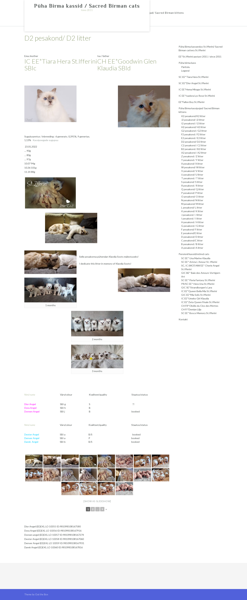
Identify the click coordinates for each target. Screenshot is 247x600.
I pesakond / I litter (191, 218)
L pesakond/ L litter (191, 207)
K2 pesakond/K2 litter (193, 116)
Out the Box (41, 594)
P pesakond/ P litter (192, 192)
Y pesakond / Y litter (192, 159)
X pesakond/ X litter (192, 163)
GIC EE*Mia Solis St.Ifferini (195, 294)
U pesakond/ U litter (192, 174)
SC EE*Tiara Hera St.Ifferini (193, 76)
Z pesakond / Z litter (192, 156)
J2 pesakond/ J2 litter (193, 119)
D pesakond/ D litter (192, 236)
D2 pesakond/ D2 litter (193, 141)
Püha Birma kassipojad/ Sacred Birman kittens (154, 12)
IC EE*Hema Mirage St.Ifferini (195, 89)
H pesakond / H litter (192, 222)
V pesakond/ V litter (192, 170)
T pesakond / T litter (192, 178)
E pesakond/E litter (191, 233)
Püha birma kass (187, 62)
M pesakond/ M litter (192, 203)
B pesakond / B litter (192, 244)
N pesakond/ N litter (192, 200)
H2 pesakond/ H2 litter (193, 127)
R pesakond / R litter (192, 185)
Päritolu (185, 66)
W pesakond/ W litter (193, 167)
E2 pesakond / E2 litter (193, 138)
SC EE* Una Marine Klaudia (195, 258)
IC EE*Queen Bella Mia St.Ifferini (199, 291)
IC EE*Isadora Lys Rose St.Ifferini (197, 95)
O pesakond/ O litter (192, 196)
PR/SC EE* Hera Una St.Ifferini (197, 283)
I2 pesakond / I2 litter (193, 123)
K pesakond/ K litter (192, 211)
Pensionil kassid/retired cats (194, 254)
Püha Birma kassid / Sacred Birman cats (87, 6)
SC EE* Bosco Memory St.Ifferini (198, 313)
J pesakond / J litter (191, 214)
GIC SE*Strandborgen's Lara (196, 287)
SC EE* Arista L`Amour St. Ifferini (199, 261)
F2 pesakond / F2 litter (193, 134)
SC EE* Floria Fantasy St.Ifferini (198, 280)
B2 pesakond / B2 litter (193, 149)
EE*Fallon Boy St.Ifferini (191, 101)
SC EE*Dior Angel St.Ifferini (194, 83)
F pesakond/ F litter (191, 229)
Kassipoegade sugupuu (45, 140)
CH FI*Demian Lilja (191, 309)
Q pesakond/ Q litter (192, 189)
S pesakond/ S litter (191, 181)
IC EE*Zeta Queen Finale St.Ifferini (200, 302)
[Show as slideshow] (97, 501)
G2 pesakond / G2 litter (194, 130)
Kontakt (183, 319)
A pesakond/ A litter (192, 247)
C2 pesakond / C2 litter (193, 145)
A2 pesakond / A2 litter (193, 152)
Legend (185, 70)
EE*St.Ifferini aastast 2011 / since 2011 (200, 56)
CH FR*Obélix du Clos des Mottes (199, 305)
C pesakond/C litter (192, 240)
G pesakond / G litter (192, 225)
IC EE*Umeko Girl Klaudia (195, 298)
